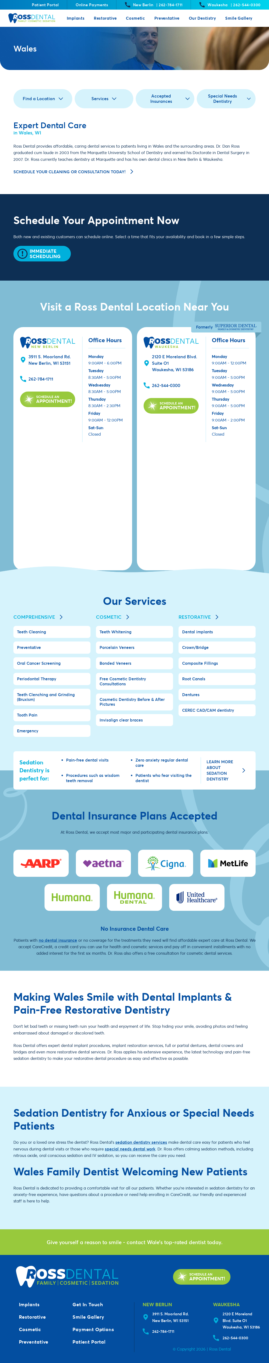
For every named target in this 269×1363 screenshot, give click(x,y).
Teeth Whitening (115, 632)
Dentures (191, 694)
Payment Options (93, 1329)
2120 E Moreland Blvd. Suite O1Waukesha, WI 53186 (241, 1320)
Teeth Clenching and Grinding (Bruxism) (46, 697)
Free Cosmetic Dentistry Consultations (123, 681)
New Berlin (154, 4)
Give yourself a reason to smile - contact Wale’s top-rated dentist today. (135, 1242)
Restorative (105, 18)
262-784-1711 (40, 379)
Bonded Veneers (115, 663)
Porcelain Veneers (117, 647)
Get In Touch (88, 1304)
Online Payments (92, 4)
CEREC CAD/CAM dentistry (208, 710)
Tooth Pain (27, 715)
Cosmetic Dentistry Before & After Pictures (132, 702)
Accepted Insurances (170, 98)
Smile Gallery (238, 18)
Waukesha (230, 4)
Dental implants (197, 632)
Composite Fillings (200, 663)
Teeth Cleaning (31, 632)
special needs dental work (130, 1149)
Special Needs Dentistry (229, 98)
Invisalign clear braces (121, 720)
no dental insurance (58, 940)
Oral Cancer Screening (39, 663)
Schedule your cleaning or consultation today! (73, 171)
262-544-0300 (166, 385)
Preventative (166, 18)
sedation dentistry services (141, 1142)
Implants (75, 18)
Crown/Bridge (195, 647)
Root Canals (193, 679)
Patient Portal (45, 4)
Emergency (27, 730)
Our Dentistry (202, 18)
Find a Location (43, 98)
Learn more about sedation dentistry (226, 770)
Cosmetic (135, 18)
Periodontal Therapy (36, 679)
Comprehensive (38, 617)
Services (103, 98)
